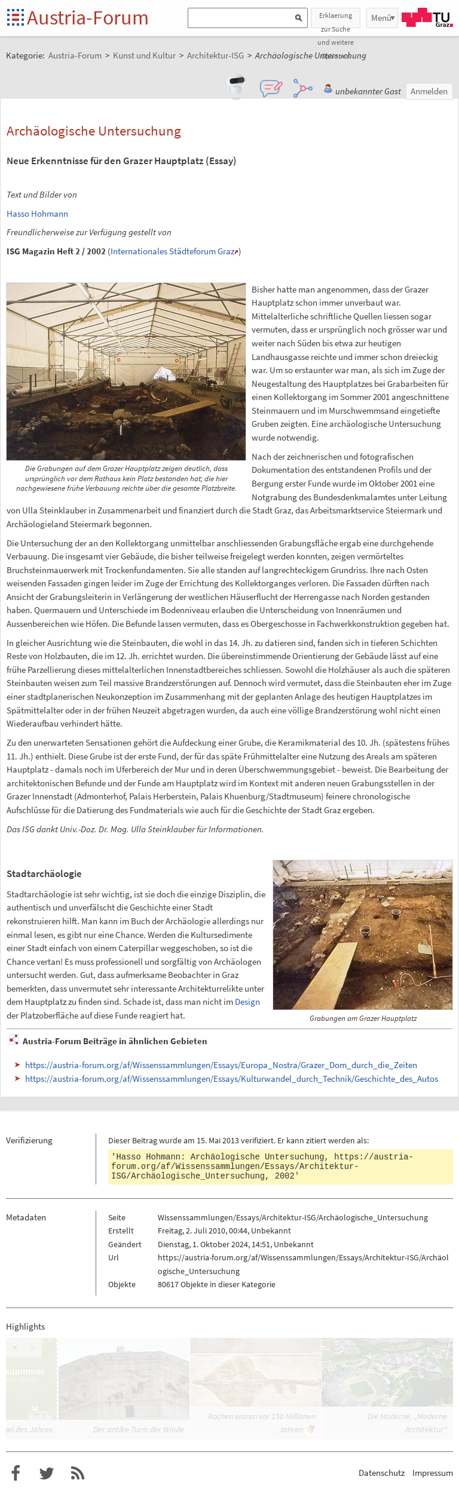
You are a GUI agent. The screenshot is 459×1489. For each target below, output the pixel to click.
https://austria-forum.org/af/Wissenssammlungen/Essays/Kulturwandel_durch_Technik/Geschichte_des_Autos (231, 1078)
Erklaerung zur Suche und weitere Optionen (335, 19)
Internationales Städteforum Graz (172, 251)
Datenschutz (382, 1472)
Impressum (432, 1472)
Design (247, 1001)
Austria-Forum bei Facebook (15, 1473)
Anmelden (429, 91)
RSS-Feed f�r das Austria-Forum (77, 1473)
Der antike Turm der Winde (138, 1429)
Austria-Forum (88, 17)
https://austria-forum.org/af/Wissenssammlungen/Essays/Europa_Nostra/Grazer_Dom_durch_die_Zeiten (221, 1064)
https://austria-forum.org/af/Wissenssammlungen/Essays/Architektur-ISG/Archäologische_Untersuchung (262, 1166)
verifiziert (257, 1140)
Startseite (16, 18)
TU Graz (427, 17)
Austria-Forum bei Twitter (46, 1473)
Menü (381, 17)
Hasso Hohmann (37, 213)
